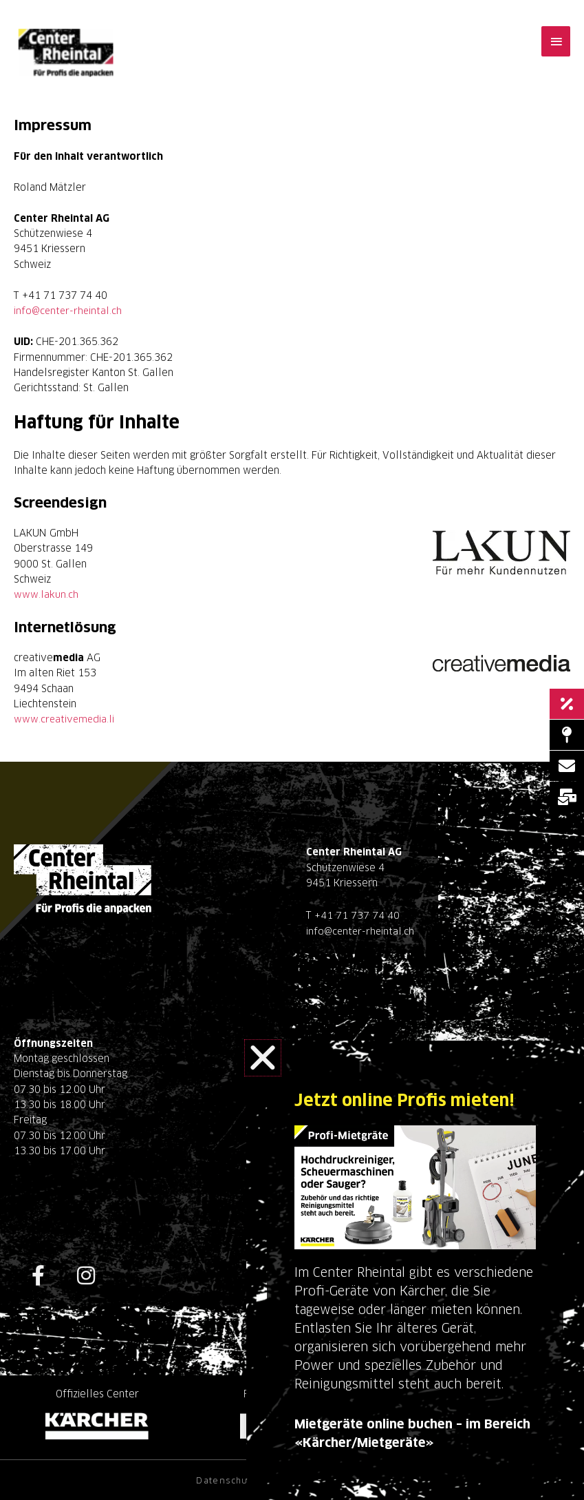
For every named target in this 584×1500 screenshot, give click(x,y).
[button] (263, 1058)
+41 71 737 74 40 (357, 914)
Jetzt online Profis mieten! (410, 1101)
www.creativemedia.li (65, 718)
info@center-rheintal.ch (69, 310)
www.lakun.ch (46, 594)
